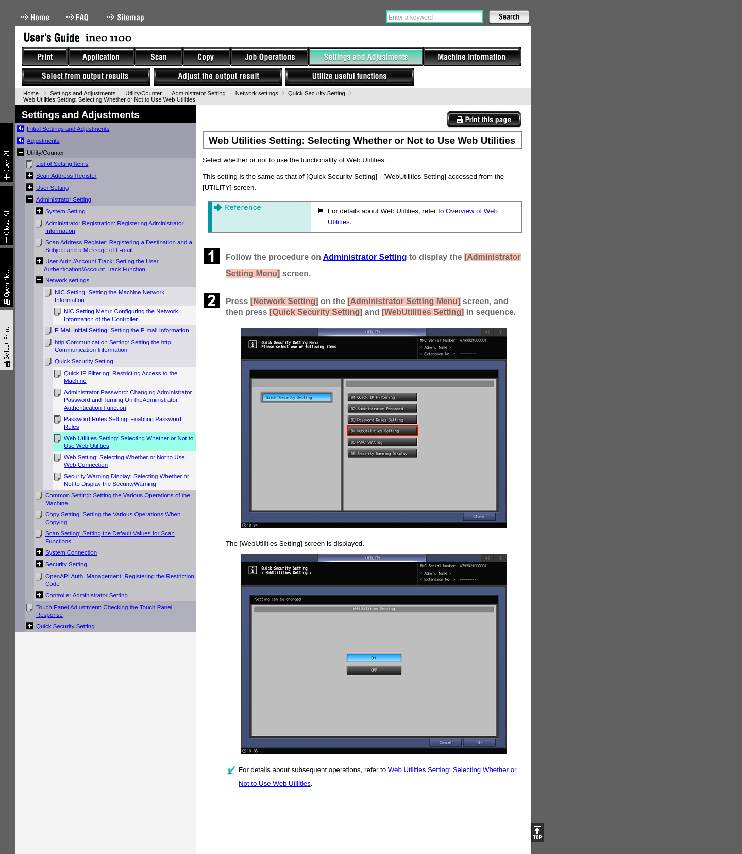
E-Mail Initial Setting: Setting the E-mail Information (122, 330)
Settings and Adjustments (82, 93)
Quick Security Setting (316, 93)
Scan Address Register (66, 176)
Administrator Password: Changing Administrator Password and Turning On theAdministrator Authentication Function (128, 400)
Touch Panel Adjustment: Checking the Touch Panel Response (104, 611)
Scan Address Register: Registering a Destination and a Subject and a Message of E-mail (118, 246)
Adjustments (43, 141)
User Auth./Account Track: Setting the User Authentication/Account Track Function (101, 265)
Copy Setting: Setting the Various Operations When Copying (112, 518)
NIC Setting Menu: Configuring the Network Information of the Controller (121, 315)
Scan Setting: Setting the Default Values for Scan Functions (110, 537)
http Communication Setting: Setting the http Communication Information (113, 346)
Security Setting (66, 564)
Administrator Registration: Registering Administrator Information (114, 227)
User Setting (52, 188)
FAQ (78, 17)
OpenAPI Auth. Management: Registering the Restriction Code (119, 580)
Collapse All (6, 215)
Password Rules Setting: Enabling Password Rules (122, 423)
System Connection (71, 552)
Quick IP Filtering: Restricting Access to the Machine (121, 377)
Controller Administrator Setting (86, 595)
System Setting (65, 211)
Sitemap (126, 17)
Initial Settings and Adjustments (68, 129)
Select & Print (6, 340)
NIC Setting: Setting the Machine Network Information (109, 296)
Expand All (6, 152)
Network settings (256, 93)
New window (6, 277)
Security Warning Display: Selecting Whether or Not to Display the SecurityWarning (126, 480)
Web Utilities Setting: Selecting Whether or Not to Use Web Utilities (128, 442)
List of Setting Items (62, 164)
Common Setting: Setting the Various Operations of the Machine (117, 499)
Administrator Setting (199, 93)
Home (35, 17)
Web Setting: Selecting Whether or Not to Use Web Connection (124, 461)
